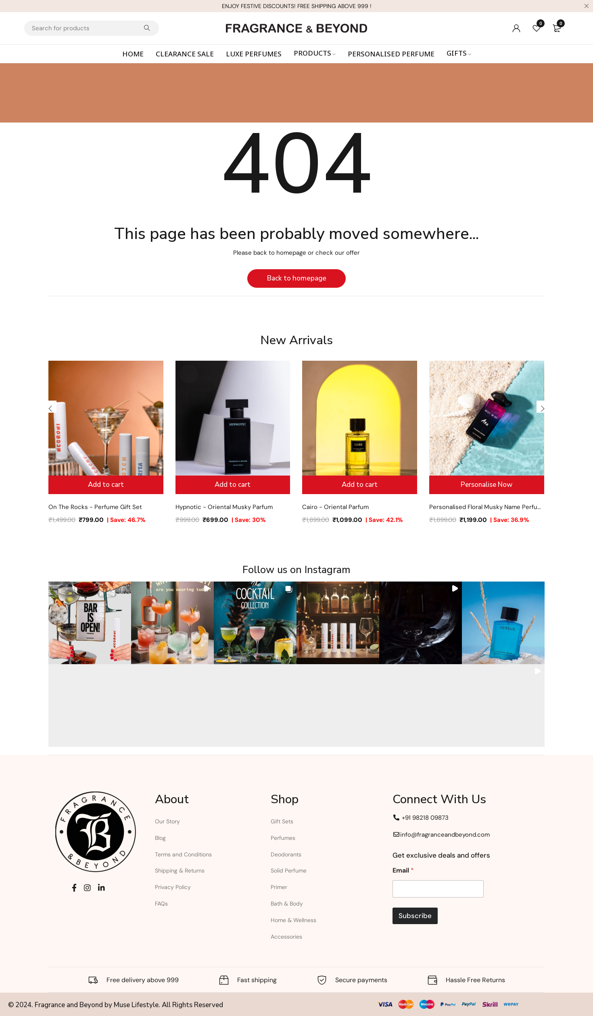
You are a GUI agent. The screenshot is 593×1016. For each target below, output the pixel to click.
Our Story (167, 821)
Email (403, 870)
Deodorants (286, 854)
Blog (160, 837)
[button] (89, 623)
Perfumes (283, 837)
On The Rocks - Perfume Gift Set (95, 507)
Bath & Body (287, 903)
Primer (279, 887)
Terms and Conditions (183, 854)
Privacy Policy (173, 887)
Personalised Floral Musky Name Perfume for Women (486, 507)
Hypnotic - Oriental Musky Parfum (224, 507)
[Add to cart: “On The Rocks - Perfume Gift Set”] (105, 485)
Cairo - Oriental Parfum (335, 507)
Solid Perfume (289, 870)
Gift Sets (282, 821)
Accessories (286, 936)
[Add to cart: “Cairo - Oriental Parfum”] (359, 485)
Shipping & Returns (180, 870)
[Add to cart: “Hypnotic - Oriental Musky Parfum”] (232, 485)
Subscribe (415, 915)
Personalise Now (486, 484)
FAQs (161, 903)
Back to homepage (297, 278)
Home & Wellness (293, 920)
